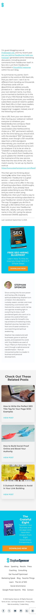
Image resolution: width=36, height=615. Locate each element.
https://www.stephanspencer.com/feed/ (18, 168)
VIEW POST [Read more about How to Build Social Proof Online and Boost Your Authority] (8, 457)
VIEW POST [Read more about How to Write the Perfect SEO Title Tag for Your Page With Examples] (8, 418)
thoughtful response (22, 67)
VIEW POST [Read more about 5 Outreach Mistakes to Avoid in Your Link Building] (8, 494)
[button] (33, 5)
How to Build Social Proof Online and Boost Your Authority (16, 449)
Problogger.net (7, 53)
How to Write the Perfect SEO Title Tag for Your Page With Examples (18, 409)
